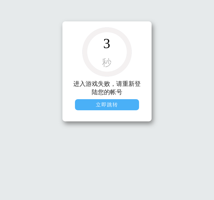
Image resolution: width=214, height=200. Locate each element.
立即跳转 (107, 105)
